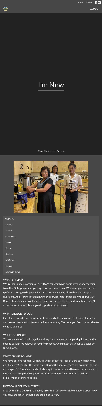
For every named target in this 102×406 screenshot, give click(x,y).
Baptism (9, 254)
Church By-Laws (12, 272)
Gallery (8, 224)
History (8, 266)
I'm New (8, 230)
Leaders (8, 242)
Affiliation (9, 260)
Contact (89, 2)
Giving (8, 248)
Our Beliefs (10, 236)
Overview (9, 219)
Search (80, 2)
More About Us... (46, 151)
